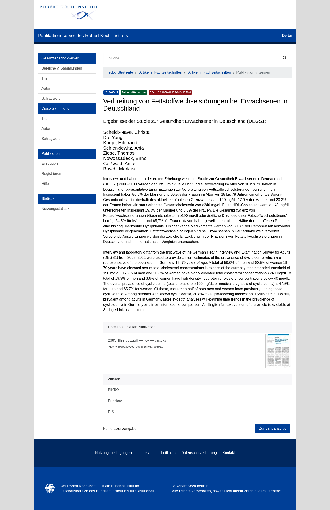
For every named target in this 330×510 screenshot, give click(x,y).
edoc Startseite (121, 72)
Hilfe (45, 184)
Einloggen (49, 163)
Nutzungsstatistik (55, 209)
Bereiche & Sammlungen (61, 68)
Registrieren (51, 174)
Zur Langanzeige (272, 428)
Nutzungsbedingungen (113, 453)
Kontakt (229, 453)
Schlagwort (50, 98)
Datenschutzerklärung (199, 453)
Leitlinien (168, 453)
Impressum (147, 453)
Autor (45, 88)
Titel (44, 78)
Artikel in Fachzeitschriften (160, 72)
